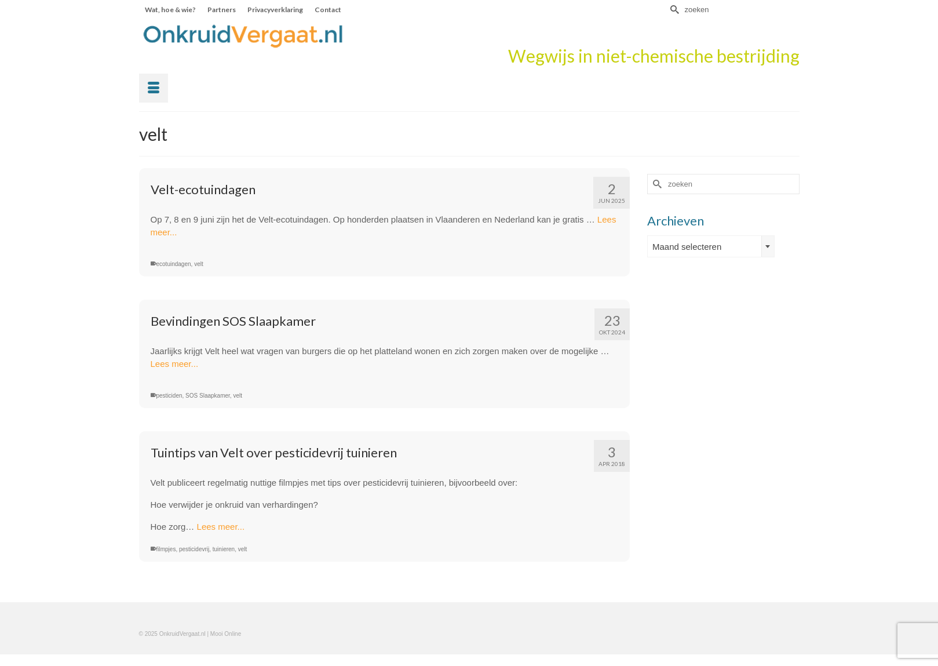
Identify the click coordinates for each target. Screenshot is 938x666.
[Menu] (153, 88)
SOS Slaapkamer (207, 395)
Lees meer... (175, 364)
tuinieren (224, 549)
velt (198, 264)
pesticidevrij (194, 549)
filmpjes (166, 549)
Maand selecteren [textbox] (686, 247)
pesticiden (169, 395)
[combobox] (711, 246)
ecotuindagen (173, 264)
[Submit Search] (673, 9)
